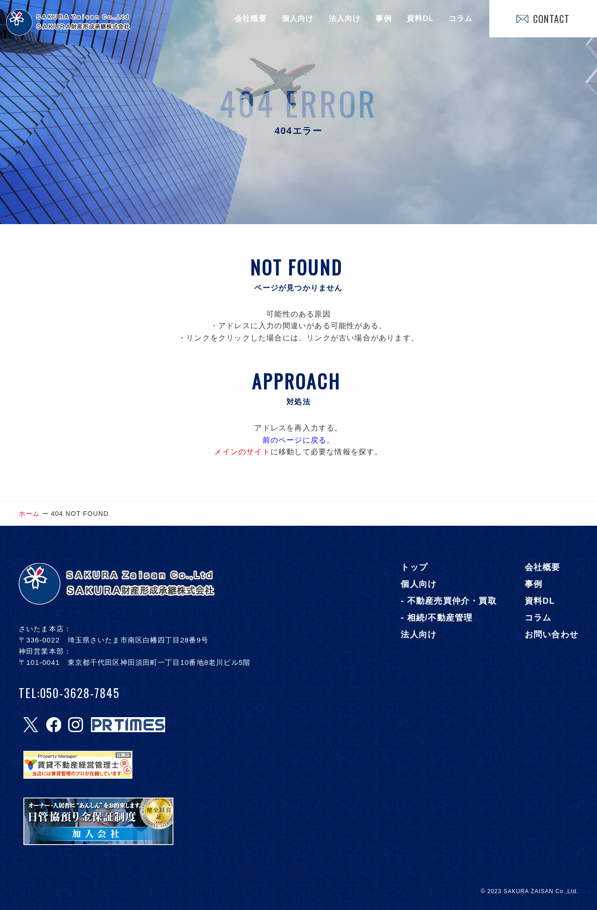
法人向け (345, 18)
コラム (461, 18)
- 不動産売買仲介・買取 (448, 601)
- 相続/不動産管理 (436, 618)
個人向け (298, 18)
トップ (414, 567)
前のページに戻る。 (299, 440)
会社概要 (251, 18)
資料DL (420, 18)
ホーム (29, 513)
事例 (383, 18)
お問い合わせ (551, 634)
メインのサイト (242, 452)
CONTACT (542, 19)
